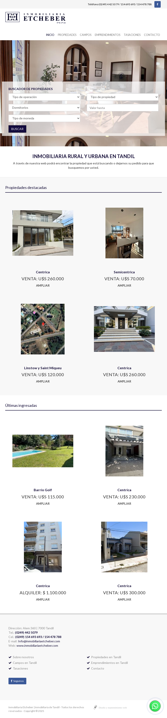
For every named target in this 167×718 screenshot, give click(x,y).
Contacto (152, 35)
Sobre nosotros (21, 657)
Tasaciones (132, 35)
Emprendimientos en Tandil (107, 663)
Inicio (50, 35)
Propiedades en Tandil (104, 657)
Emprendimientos (107, 35)
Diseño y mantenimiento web (113, 707)
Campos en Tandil (22, 663)
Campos (85, 35)
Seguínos (17, 681)
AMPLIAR (43, 285)
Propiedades (67, 35)
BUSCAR (17, 129)
